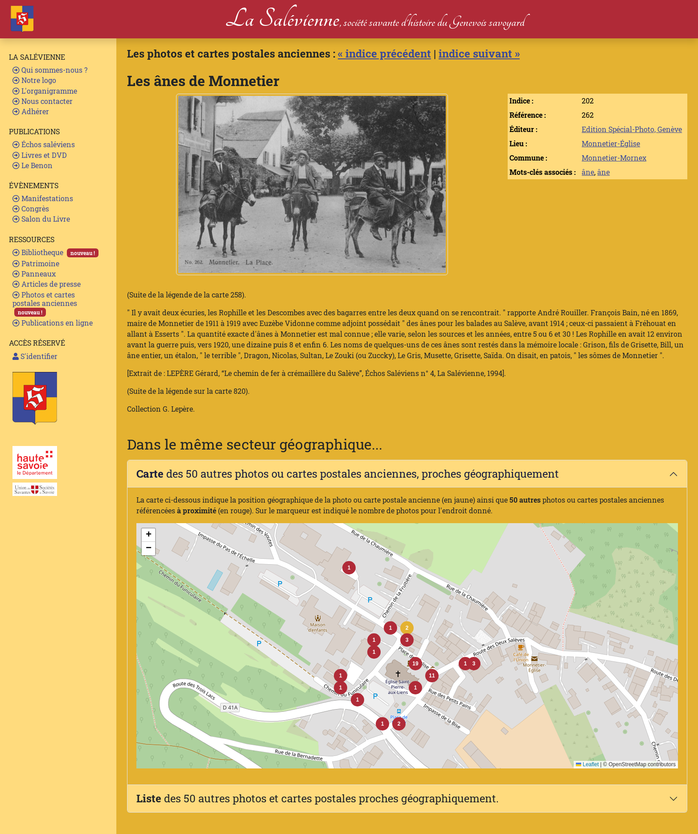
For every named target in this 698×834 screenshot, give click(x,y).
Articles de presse (46, 284)
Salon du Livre (41, 218)
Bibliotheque (55, 252)
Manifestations (42, 198)
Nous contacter (42, 101)
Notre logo (34, 80)
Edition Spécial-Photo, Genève (632, 129)
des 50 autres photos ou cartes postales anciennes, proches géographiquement (347, 474)
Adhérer (30, 111)
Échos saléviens (43, 144)
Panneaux (34, 273)
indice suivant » (479, 53)
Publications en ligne (52, 322)
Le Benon (32, 165)
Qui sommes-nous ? (49, 69)
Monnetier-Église (611, 143)
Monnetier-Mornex (614, 157)
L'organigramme (44, 90)
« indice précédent (384, 53)
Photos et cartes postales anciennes (44, 303)
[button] (407, 628)
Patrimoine (35, 263)
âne (588, 172)
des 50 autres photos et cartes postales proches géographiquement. (317, 798)
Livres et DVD (39, 155)
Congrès (30, 208)
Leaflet (587, 764)
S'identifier (34, 356)
